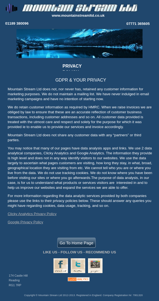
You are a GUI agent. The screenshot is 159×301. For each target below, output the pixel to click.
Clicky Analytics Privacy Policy (32, 214)
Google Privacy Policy (25, 222)
